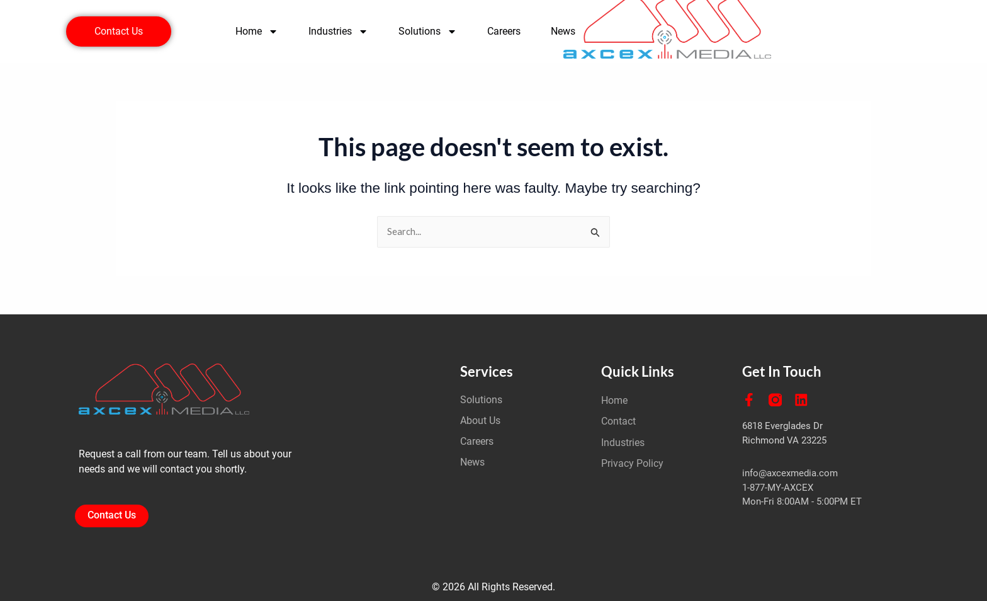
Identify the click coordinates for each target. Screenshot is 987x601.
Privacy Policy (632, 464)
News (563, 31)
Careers (504, 31)
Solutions (427, 31)
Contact (618, 421)
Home (256, 31)
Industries (338, 31)
